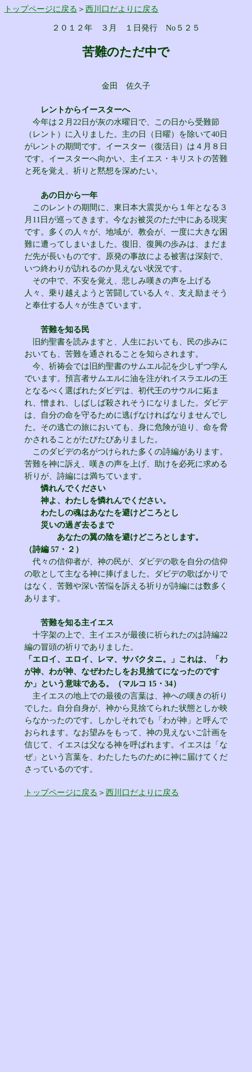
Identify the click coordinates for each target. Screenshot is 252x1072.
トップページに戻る (40, 9)
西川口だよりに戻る (122, 9)
